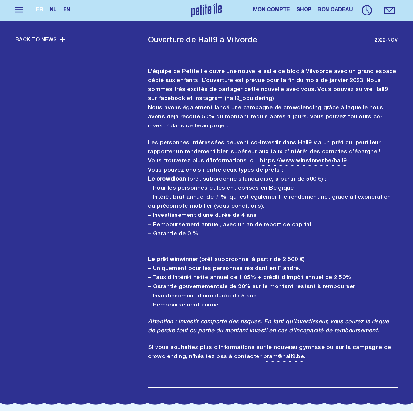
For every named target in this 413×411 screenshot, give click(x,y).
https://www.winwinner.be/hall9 (303, 161)
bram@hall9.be (283, 357)
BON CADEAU (335, 10)
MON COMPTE (271, 10)
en (66, 10)
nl (53, 10)
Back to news (40, 40)
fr (39, 10)
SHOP (304, 10)
